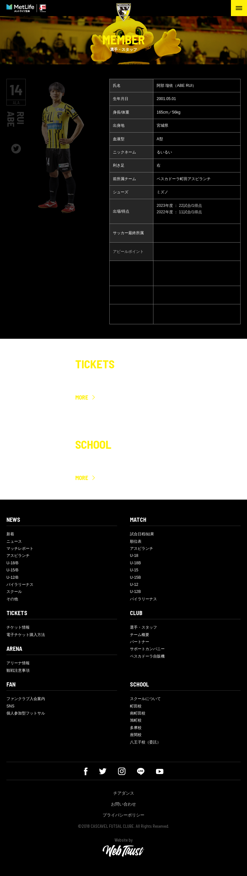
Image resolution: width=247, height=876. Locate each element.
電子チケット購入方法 (25, 634)
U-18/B (12, 563)
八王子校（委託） (145, 742)
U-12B (135, 591)
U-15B (135, 577)
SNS (10, 706)
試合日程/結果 (142, 534)
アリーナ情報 (18, 663)
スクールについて (145, 698)
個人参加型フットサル (25, 713)
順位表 (136, 541)
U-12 (134, 584)
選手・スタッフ (143, 627)
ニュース (14, 541)
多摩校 (136, 727)
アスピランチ (18, 555)
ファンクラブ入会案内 (25, 698)
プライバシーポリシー (123, 815)
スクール (14, 591)
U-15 (134, 570)
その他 (12, 599)
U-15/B (12, 570)
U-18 (134, 555)
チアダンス (123, 793)
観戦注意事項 (18, 670)
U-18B (135, 563)
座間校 (136, 735)
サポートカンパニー (147, 649)
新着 (10, 534)
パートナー (139, 642)
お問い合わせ (123, 804)
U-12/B (12, 577)
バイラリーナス (19, 584)
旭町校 (136, 720)
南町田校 (137, 713)
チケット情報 (18, 627)
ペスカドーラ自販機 (147, 656)
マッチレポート (19, 548)
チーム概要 (139, 634)
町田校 (136, 706)
